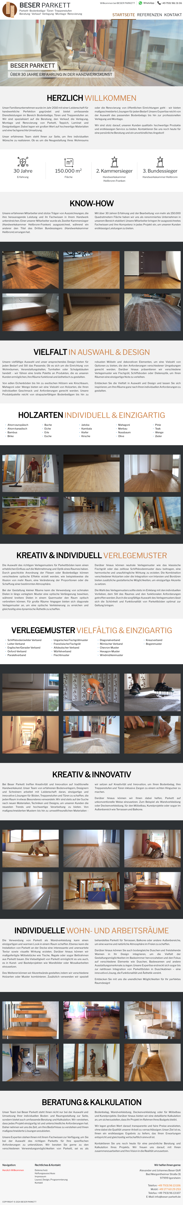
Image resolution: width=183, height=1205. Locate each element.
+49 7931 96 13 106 (169, 1185)
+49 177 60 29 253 (169, 1189)
